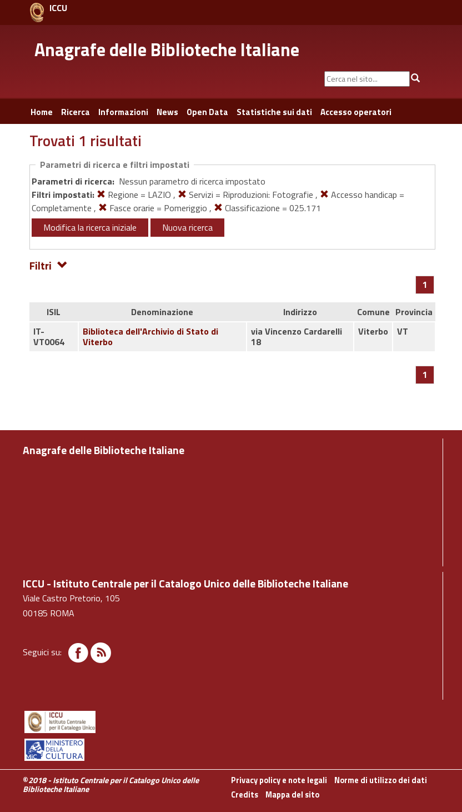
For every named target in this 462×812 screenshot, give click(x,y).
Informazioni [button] (123, 112)
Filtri (48, 265)
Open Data (207, 112)
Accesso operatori (355, 112)
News (167, 112)
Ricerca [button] (75, 112)
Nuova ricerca (187, 227)
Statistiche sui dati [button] (274, 112)
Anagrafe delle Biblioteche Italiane (166, 49)
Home (42, 112)
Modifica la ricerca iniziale (90, 227)
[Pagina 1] (425, 284)
